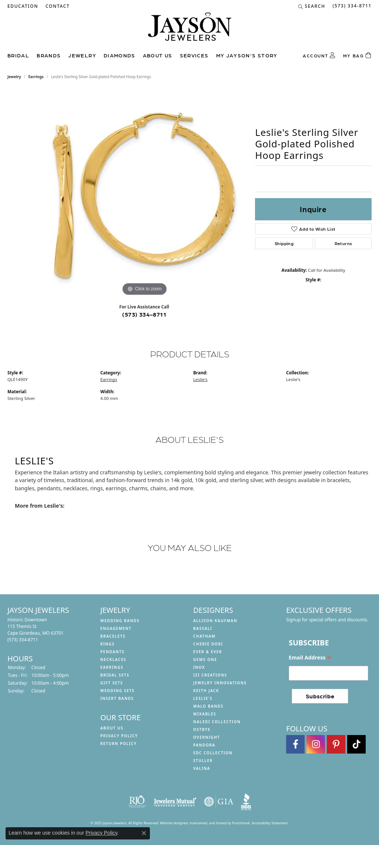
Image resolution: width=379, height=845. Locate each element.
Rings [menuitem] (107, 644)
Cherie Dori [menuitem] (208, 644)
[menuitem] (137, 801)
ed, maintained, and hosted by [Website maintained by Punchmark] (208, 823)
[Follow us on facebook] (295, 744)
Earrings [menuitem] (111, 667)
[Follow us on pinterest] (336, 744)
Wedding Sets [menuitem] (117, 690)
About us (157, 55)
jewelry (14, 76)
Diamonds (119, 55)
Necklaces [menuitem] (113, 659)
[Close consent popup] (144, 833)
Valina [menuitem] (201, 768)
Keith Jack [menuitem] (206, 690)
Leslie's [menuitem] (202, 698)
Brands (49, 55)
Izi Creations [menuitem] (210, 675)
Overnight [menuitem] (206, 737)
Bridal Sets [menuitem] (115, 675)
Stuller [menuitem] (203, 760)
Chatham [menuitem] (204, 636)
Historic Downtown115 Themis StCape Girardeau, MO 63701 (35, 630)
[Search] (311, 6)
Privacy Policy (101, 833)
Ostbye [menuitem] (202, 729)
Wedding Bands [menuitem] (120, 620)
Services (194, 55)
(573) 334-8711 (144, 314)
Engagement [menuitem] (116, 628)
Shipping (284, 243)
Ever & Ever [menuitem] (207, 651)
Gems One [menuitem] (205, 659)
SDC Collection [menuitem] (212, 752)
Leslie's (200, 379)
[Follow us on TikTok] (356, 744)
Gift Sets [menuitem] (111, 682)
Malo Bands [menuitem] (208, 706)
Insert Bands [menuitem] (117, 698)
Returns (343, 243)
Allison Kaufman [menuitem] (215, 620)
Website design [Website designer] (172, 823)
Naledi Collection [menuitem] (217, 721)
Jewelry (82, 55)
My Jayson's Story (247, 55)
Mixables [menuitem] (204, 714)
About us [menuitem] (112, 728)
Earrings (36, 76)
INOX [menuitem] (199, 667)
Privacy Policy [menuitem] (119, 735)
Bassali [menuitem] (202, 628)
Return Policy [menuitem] (118, 743)
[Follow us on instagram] (315, 744)
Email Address (310, 657)
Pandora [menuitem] (204, 745)
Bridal (18, 55)
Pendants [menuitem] (112, 651)
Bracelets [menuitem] (112, 636)
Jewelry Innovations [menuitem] (220, 682)
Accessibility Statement (270, 823)
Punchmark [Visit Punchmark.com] (241, 823)
